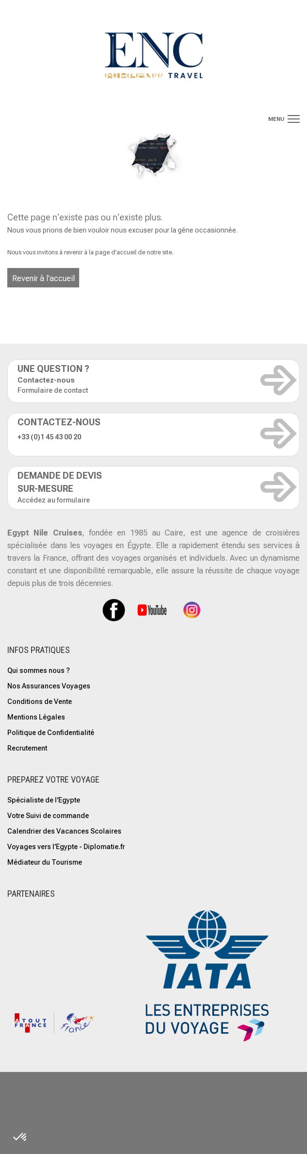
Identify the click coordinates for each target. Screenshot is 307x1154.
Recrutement (27, 748)
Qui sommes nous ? (38, 670)
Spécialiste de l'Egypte (43, 800)
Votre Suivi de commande (48, 816)
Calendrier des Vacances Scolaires (64, 831)
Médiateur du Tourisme (44, 862)
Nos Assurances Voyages (48, 686)
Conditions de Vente (39, 701)
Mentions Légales (36, 717)
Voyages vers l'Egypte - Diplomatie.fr (66, 847)
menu (276, 119)
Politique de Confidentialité (50, 732)
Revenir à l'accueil (43, 278)
